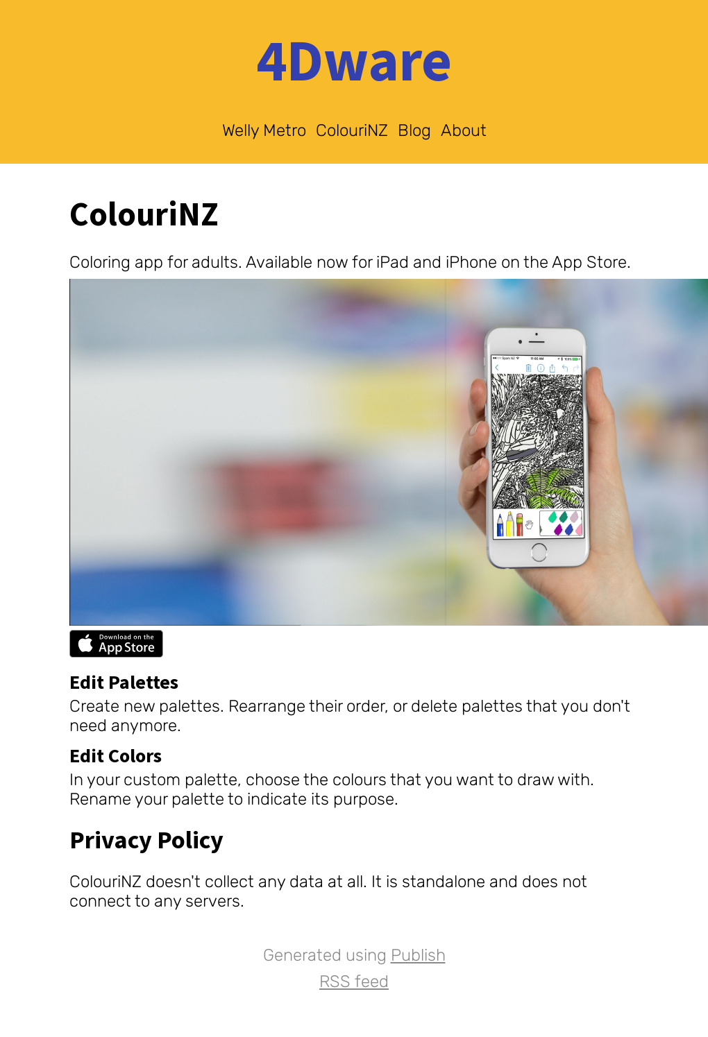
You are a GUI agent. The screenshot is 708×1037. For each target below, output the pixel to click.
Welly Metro (264, 130)
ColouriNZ (352, 130)
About (464, 130)
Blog (414, 130)
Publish (418, 955)
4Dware (354, 62)
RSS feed (354, 981)
